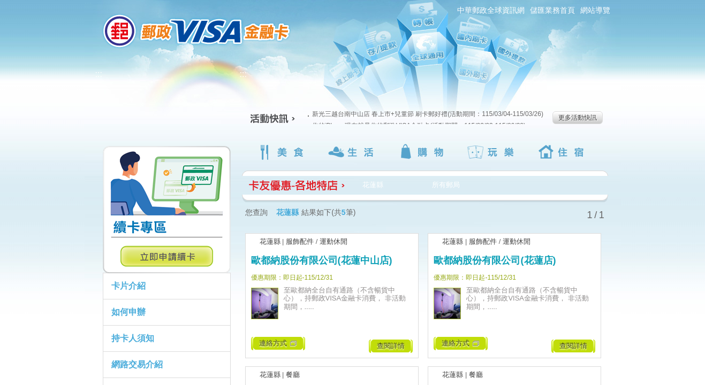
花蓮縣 (270, 241)
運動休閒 (333, 241)
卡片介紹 (128, 285)
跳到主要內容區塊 (5, 5)
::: (88, 4)
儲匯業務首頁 (552, 10)
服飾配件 (300, 241)
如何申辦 (128, 312)
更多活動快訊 (577, 117)
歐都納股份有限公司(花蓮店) (495, 260)
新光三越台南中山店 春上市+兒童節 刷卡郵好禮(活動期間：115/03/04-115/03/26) (425, 114)
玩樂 (493, 152)
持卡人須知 (132, 338)
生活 (353, 152)
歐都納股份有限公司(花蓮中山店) (321, 260)
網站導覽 (595, 10)
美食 (283, 152)
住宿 (563, 152)
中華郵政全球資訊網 (491, 10)
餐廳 (293, 375)
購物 (423, 152)
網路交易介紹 (137, 364)
